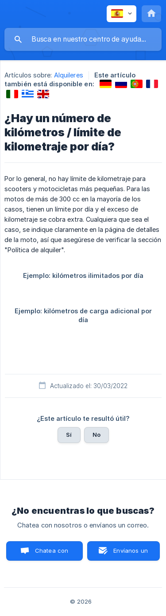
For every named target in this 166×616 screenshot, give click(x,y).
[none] (121, 13)
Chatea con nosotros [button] (50, 554)
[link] (106, 84)
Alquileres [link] (68, 75)
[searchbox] (83, 39)
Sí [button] (69, 434)
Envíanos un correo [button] (130, 554)
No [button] (96, 434)
